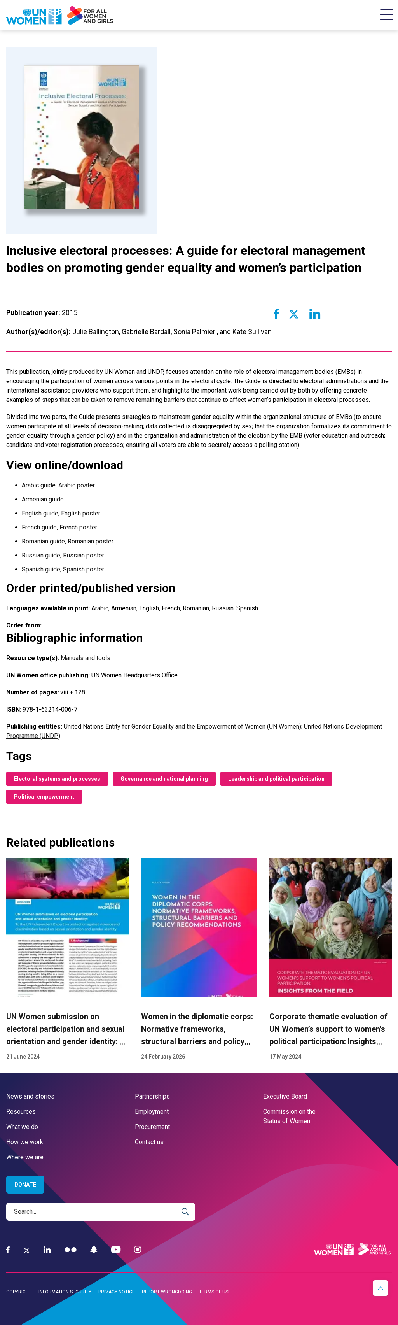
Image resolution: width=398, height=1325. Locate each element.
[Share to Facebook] (276, 314)
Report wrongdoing (167, 1292)
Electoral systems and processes (57, 779)
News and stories (30, 1096)
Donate (25, 1184)
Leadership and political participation (276, 779)
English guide (40, 513)
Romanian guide (43, 541)
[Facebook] (8, 1249)
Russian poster (83, 555)
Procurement (152, 1126)
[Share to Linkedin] (314, 314)
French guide (39, 527)
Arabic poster (76, 485)
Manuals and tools (85, 658)
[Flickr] (71, 1249)
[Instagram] (137, 1249)
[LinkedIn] (47, 1249)
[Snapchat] (94, 1249)
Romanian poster (90, 541)
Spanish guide (41, 569)
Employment (152, 1111)
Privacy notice (116, 1292)
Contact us (149, 1142)
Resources (21, 1111)
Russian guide (41, 555)
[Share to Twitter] (293, 314)
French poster (78, 527)
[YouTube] (115, 1249)
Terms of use (215, 1292)
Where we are (25, 1157)
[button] (380, 1288)
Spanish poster (83, 569)
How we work (24, 1142)
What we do (22, 1126)
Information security (64, 1292)
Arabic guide (39, 485)
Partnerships (152, 1096)
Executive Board (285, 1096)
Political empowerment (44, 797)
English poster (80, 513)
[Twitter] (26, 1250)
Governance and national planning (164, 779)
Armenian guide (43, 499)
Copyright (18, 1292)
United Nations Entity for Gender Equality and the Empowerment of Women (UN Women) (182, 726)
